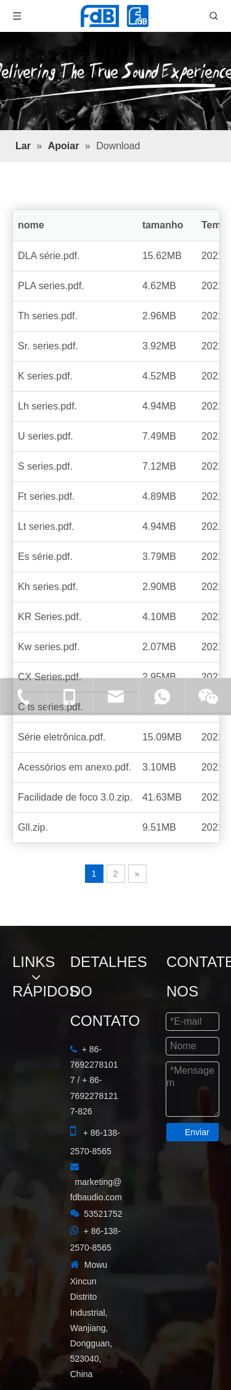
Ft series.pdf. (46, 496)
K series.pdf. (45, 376)
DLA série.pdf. (49, 255)
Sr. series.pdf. (48, 346)
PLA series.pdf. (51, 286)
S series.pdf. (45, 466)
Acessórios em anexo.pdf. (74, 767)
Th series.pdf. (48, 316)
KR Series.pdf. (49, 617)
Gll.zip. (33, 827)
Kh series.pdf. (48, 586)
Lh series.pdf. (47, 406)
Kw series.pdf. (48, 647)
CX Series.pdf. (49, 677)
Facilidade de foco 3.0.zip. (75, 797)
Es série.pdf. (45, 556)
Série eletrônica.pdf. (61, 737)
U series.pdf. (45, 436)
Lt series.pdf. (46, 526)
